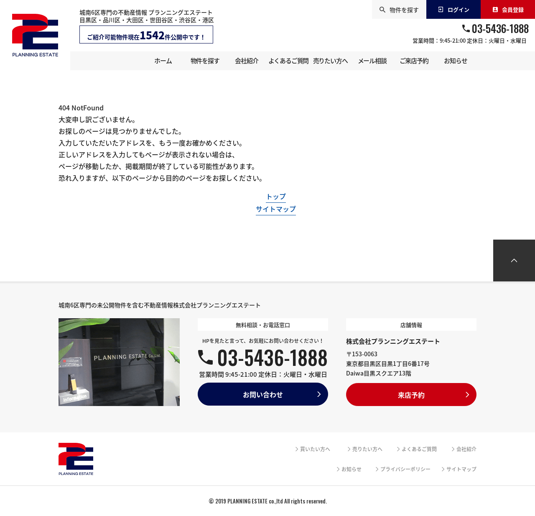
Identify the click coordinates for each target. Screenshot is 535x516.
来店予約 (411, 395)
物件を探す (399, 9)
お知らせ (351, 469)
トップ (276, 196)
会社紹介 (466, 449)
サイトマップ (276, 209)
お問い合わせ (263, 394)
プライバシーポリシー (405, 469)
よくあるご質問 (419, 449)
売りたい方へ (367, 449)
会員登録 (508, 9)
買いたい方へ (315, 449)
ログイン (453, 9)
